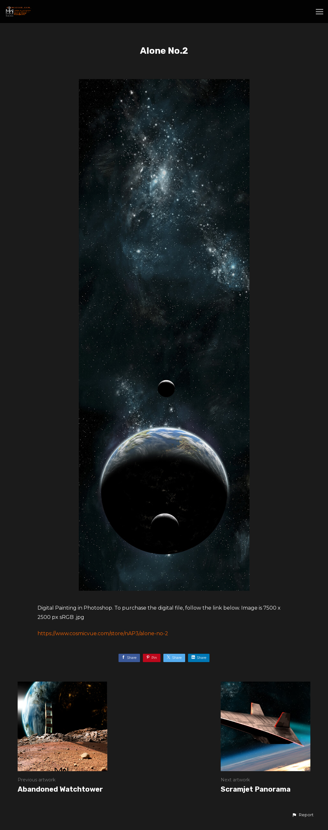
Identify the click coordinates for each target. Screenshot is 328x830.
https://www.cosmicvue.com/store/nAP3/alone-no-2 (102, 633)
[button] (302, 815)
